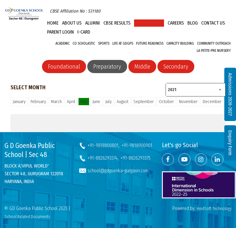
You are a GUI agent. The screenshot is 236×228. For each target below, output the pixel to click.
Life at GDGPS (122, 43)
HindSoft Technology (214, 208)
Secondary (175, 66)
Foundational (64, 66)
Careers (176, 23)
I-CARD (83, 32)
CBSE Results (116, 23)
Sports (103, 43)
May (83, 101)
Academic (62, 43)
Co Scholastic (84, 43)
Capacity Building (180, 43)
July (108, 101)
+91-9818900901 (136, 145)
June (96, 101)
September (143, 101)
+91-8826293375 (136, 158)
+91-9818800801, (103, 145)
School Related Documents (27, 216)
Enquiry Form (230, 142)
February (38, 101)
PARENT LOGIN (60, 32)
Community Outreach (214, 43)
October (166, 101)
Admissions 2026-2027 (230, 94)
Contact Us (213, 23)
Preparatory (107, 66)
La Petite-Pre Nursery (214, 51)
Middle (142, 66)
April (71, 101)
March (56, 101)
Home (52, 23)
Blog (192, 23)
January (19, 101)
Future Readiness (149, 43)
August (122, 101)
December (212, 101)
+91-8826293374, (103, 158)
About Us (72, 23)
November (188, 101)
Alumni (92, 23)
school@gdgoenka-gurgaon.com (118, 170)
